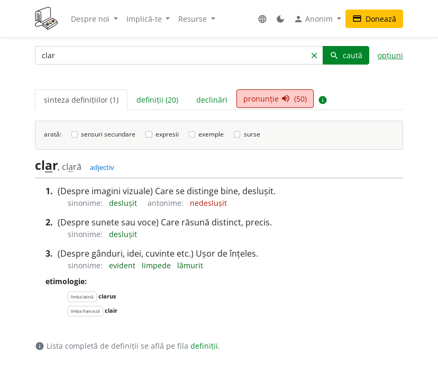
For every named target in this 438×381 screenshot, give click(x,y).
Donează (374, 19)
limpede (157, 265)
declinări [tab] (211, 100)
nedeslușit (208, 203)
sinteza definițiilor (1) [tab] (81, 100)
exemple (211, 134)
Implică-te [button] (145, 19)
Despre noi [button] (91, 19)
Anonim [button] (314, 19)
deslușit (124, 203)
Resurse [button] (193, 19)
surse (252, 134)
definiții (204, 346)
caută (346, 55)
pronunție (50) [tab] (275, 99)
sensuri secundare (108, 134)
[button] (262, 19)
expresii (167, 134)
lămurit (190, 265)
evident (123, 265)
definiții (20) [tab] (157, 100)
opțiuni (390, 55)
